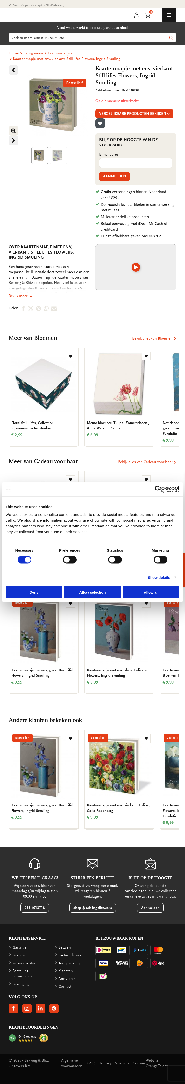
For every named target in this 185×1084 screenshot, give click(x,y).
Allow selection (92, 592)
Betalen (65, 947)
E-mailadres (109, 154)
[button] (147, 15)
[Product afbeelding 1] (39, 155)
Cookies (139, 1063)
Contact (65, 986)
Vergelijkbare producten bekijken (134, 113)
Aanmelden (114, 176)
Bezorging (21, 984)
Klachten (66, 971)
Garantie (19, 947)
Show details (159, 577)
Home (14, 53)
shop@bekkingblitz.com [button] (92, 908)
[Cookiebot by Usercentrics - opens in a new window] (158, 489)
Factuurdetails (70, 955)
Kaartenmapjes (59, 53)
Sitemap (122, 1063)
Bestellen (20, 955)
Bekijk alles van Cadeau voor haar (147, 462)
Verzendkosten (24, 963)
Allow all (151, 592)
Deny (33, 592)
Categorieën (33, 53)
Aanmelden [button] (150, 908)
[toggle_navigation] (169, 15)
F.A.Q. (91, 1063)
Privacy (105, 1063)
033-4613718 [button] (35, 908)
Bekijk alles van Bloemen (154, 338)
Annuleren (67, 978)
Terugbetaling (69, 963)
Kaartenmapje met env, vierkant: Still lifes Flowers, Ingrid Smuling (66, 59)
